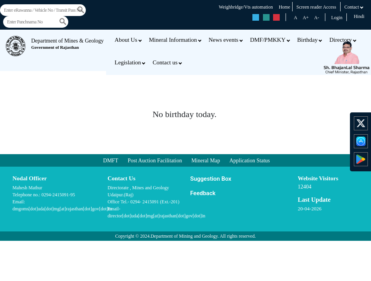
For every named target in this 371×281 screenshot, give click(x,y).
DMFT (110, 161)
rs (256, 17)
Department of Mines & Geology (67, 44)
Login (337, 17)
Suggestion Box (210, 178)
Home (284, 7)
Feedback (203, 193)
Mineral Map (205, 161)
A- (316, 17)
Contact (354, 7)
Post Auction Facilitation (155, 161)
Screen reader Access (316, 7)
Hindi (359, 16)
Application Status (249, 161)
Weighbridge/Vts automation (246, 7)
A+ (306, 17)
